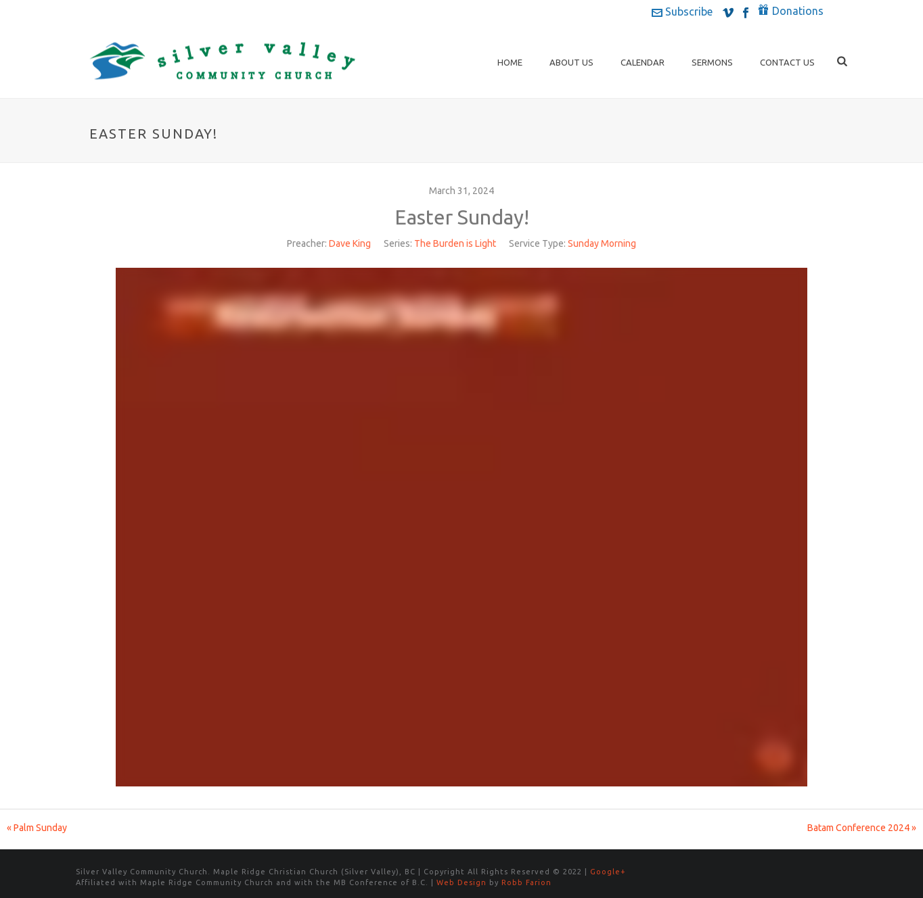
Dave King (350, 243)
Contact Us (787, 62)
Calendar (643, 62)
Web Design (461, 882)
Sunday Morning (602, 243)
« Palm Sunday (37, 827)
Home (509, 62)
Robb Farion (526, 882)
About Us (571, 62)
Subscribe (682, 11)
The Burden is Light (455, 243)
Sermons (712, 62)
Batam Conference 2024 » (861, 827)
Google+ (608, 872)
